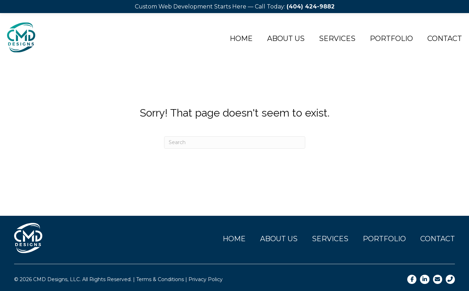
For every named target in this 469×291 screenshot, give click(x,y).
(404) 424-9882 (311, 6)
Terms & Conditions (160, 279)
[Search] (234, 142)
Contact (437, 238)
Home (241, 38)
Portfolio (391, 38)
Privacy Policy (205, 279)
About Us (286, 38)
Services (337, 38)
